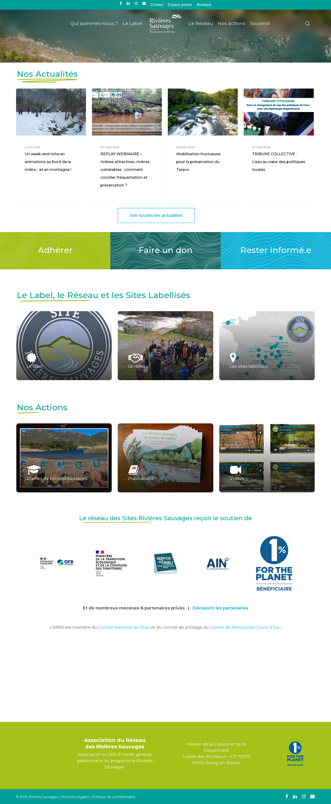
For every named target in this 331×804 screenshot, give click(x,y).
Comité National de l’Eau (124, 702)
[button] (156, 291)
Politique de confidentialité (113, 797)
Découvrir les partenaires (220, 683)
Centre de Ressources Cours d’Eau (245, 702)
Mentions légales (75, 797)
